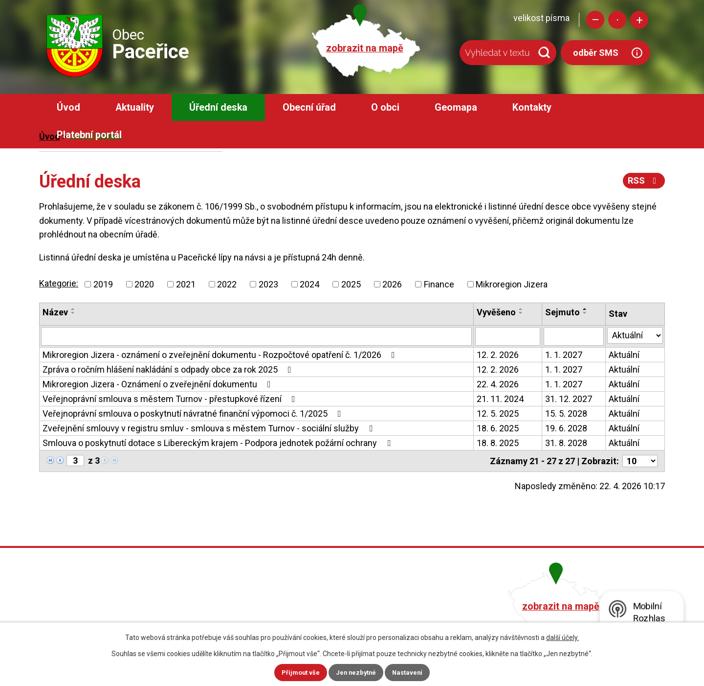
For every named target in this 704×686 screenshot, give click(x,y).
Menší (595, 20)
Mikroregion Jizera (512, 284)
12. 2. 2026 (498, 355)
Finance (439, 284)
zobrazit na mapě (364, 48)
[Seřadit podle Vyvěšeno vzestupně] (521, 309)
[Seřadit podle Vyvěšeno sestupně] (521, 313)
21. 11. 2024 (500, 399)
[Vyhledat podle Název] (256, 336)
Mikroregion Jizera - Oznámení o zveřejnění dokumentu (159, 384)
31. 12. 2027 (568, 399)
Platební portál (89, 135)
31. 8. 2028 (566, 443)
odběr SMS (595, 52)
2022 (227, 284)
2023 (268, 284)
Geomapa (456, 107)
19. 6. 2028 (566, 428)
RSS (643, 180)
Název (55, 312)
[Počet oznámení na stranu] (640, 461)
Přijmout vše (298, 672)
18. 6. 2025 (498, 428)
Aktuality (134, 107)
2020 (144, 284)
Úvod (68, 107)
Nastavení (410, 672)
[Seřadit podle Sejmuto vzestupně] (585, 309)
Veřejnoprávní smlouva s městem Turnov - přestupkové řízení (171, 399)
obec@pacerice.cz (301, 619)
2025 (351, 284)
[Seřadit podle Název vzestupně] (73, 309)
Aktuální (624, 355)
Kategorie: (58, 283)
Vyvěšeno (496, 312)
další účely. (562, 637)
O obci (385, 107)
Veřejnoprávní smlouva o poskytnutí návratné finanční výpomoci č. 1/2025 (194, 413)
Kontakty (531, 107)
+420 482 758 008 (299, 605)
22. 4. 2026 (498, 384)
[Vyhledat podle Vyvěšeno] (507, 336)
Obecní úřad (309, 107)
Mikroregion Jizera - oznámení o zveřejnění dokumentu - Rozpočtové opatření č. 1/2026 (221, 355)
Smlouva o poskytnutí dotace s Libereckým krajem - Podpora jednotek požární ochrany (219, 443)
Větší (639, 20)
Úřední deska (218, 107)
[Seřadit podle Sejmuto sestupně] (585, 313)
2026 (392, 284)
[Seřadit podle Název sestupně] (73, 313)
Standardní (617, 20)
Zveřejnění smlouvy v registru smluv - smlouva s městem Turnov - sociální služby (209, 428)
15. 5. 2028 (566, 413)
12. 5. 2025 (498, 413)
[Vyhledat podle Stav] (635, 335)
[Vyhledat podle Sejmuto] (574, 336)
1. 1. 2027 (563, 355)
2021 (186, 284)
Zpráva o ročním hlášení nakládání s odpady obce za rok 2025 (169, 369)
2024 (309, 284)
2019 (103, 284)
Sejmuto (562, 312)
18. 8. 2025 (498, 443)
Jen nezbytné (356, 672)
